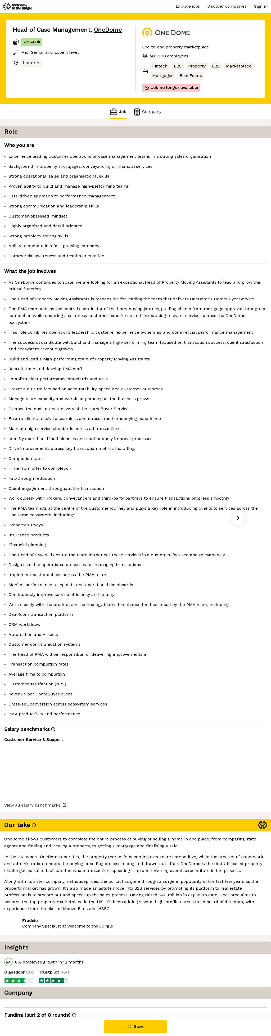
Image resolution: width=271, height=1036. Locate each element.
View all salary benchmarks (39, 974)
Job (118, 111)
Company (147, 111)
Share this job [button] (27, 994)
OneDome (108, 29)
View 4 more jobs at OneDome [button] (81, 994)
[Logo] (17, 6)
